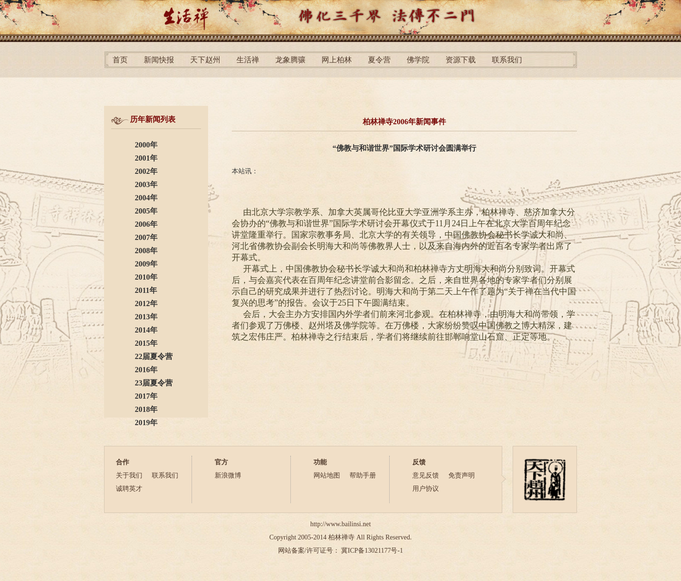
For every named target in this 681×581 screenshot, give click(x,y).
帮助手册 (362, 475)
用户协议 (425, 488)
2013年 (146, 317)
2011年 (146, 290)
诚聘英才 (129, 488)
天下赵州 (205, 60)
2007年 (146, 237)
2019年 (146, 423)
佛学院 (418, 60)
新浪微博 (228, 475)
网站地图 (327, 475)
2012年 (146, 303)
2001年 (146, 158)
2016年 (146, 370)
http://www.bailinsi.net (340, 524)
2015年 (146, 343)
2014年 (146, 330)
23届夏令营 (154, 383)
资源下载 (460, 60)
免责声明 (461, 475)
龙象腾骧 (290, 60)
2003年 (146, 184)
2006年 (146, 224)
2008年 (146, 251)
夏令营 (379, 60)
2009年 (146, 264)
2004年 (146, 198)
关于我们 (129, 475)
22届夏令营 (154, 356)
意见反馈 (425, 475)
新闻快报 (159, 60)
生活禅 (247, 60)
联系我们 (507, 60)
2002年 (146, 171)
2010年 (146, 277)
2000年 (146, 145)
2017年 (146, 396)
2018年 (146, 409)
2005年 (146, 211)
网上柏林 (337, 60)
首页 (120, 60)
